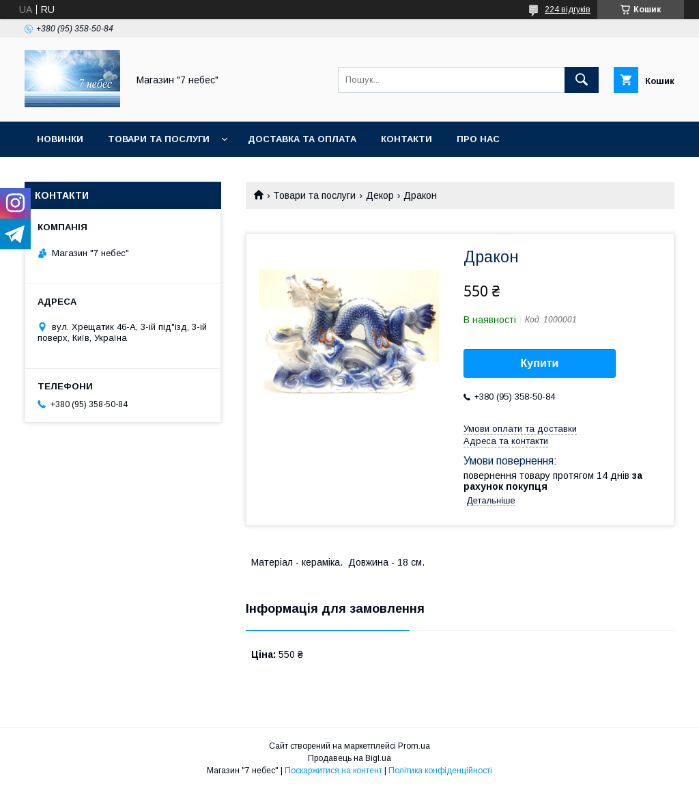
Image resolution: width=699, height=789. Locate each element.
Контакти (406, 139)
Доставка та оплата (302, 139)
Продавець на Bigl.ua (349, 758)
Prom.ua (414, 746)
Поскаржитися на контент (333, 770)
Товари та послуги (159, 139)
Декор (380, 195)
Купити (540, 363)
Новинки (60, 139)
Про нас (478, 139)
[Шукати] (582, 80)
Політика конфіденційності (440, 770)
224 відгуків (567, 9)
